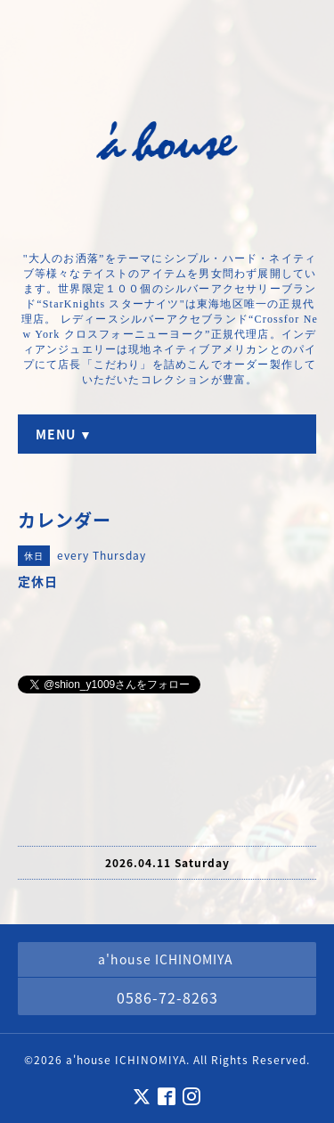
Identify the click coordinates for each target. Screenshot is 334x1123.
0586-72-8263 (167, 997)
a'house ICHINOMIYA (126, 1060)
